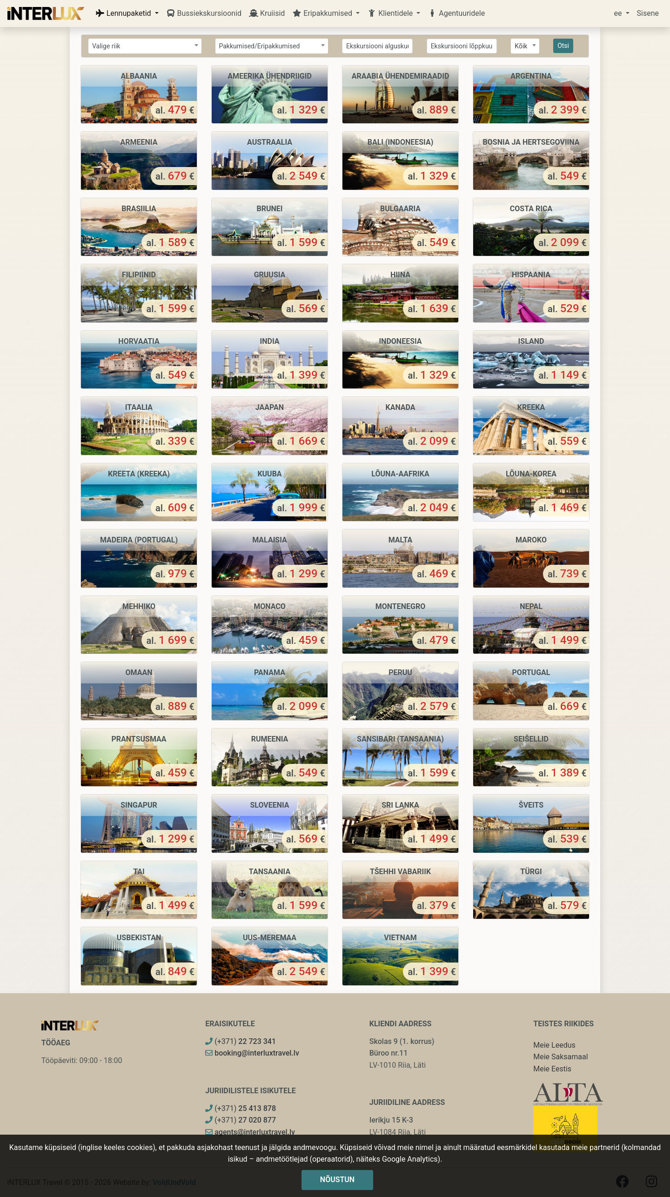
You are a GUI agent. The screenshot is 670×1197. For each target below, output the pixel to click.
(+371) (240, 1041)
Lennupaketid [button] (124, 13)
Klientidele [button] (391, 13)
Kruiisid (267, 13)
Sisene (648, 13)
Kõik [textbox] (521, 46)
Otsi (563, 45)
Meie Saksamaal (560, 1056)
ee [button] (619, 13)
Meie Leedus (554, 1045)
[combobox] (144, 46)
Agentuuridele (456, 13)
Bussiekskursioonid (204, 13)
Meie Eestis (552, 1068)
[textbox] (144, 46)
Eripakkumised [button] (323, 13)
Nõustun (337, 1179)
